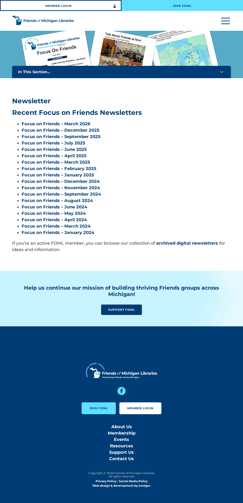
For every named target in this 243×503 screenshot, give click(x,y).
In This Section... (121, 72)
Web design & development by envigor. (121, 485)
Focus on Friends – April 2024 (54, 219)
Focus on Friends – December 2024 (61, 181)
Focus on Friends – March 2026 (56, 123)
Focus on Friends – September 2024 (61, 194)
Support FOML (121, 309)
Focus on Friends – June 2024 (54, 207)
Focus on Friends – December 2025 (60, 130)
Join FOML (182, 6)
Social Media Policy (133, 481)
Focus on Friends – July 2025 (53, 143)
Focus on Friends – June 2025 (54, 149)
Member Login (58, 6)
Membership (122, 433)
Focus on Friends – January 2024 (58, 232)
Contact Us (121, 458)
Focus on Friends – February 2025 (59, 168)
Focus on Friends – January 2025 (58, 175)
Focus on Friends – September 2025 (61, 136)
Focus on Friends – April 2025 (54, 155)
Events (121, 439)
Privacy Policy (106, 481)
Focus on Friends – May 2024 (54, 213)
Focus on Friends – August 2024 (57, 200)
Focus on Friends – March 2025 (56, 162)
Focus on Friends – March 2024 (56, 226)
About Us (121, 426)
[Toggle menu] (225, 21)
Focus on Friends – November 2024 (61, 187)
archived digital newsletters (187, 243)
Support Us (121, 452)
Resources (121, 446)
